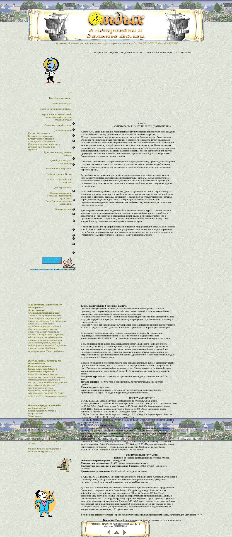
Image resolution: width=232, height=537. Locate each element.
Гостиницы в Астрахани (59, 168)
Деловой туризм (62, 130)
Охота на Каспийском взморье (56, 108)
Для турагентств (63, 187)
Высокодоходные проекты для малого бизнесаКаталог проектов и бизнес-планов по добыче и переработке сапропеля (44, 366)
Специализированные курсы (43, 312)
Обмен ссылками (62, 209)
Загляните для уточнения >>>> (185, 514)
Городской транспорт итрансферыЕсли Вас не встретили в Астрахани (59, 199)
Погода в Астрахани (61, 193)
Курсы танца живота (39, 133)
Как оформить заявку (60, 98)
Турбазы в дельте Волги (59, 174)
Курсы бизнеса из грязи (40, 136)
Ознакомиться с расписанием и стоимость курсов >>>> (44, 450)
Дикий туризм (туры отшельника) (61, 161)
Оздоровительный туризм (58, 125)
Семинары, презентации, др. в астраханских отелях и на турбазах (44, 147)
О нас (69, 92)
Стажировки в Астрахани (41, 141)
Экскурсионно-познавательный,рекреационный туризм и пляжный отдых (55, 117)
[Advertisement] (142, 86)
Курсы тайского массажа (41, 138)
